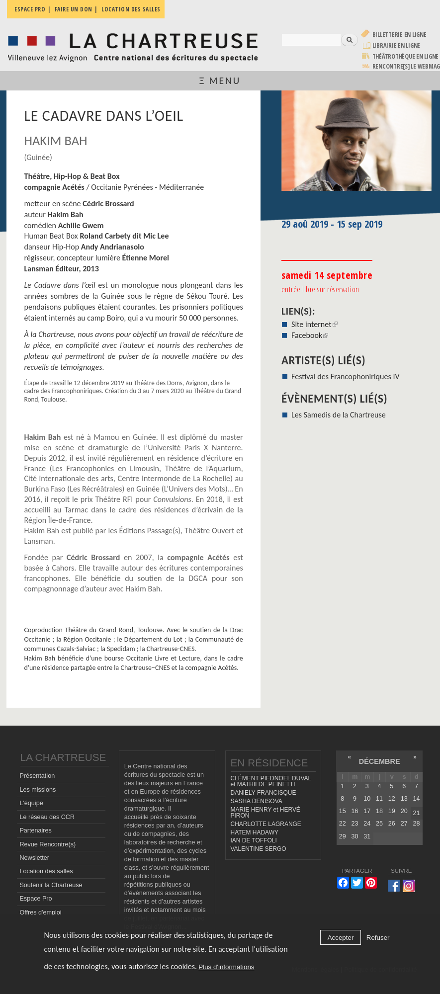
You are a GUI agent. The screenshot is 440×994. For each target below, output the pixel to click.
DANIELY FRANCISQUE (263, 792)
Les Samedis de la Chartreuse (338, 414)
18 (379, 811)
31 (366, 836)
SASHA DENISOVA (256, 801)
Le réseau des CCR (47, 817)
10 (366, 798)
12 (391, 798)
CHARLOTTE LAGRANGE (266, 824)
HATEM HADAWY (254, 832)
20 (404, 811)
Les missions (37, 789)
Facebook (309, 335)
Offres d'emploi (40, 912)
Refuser (378, 937)
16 (354, 811)
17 (366, 811)
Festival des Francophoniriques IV (345, 376)
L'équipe (31, 803)
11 (379, 798)
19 (391, 811)
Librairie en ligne (396, 45)
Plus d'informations (226, 967)
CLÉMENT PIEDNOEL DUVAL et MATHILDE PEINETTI (271, 781)
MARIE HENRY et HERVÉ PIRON (265, 813)
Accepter (341, 937)
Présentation (37, 775)
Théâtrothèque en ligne (405, 56)
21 (416, 813)
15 (342, 811)
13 (404, 798)
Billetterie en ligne (399, 34)
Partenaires (35, 830)
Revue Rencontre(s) (47, 844)
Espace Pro (35, 898)
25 (379, 823)
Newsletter (34, 857)
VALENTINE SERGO (258, 848)
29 (342, 836)
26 (391, 823)
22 (342, 823)
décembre (379, 761)
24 (366, 823)
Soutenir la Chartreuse (50, 885)
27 (404, 823)
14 (416, 798)
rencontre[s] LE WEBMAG (406, 66)
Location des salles (46, 871)
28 (416, 823)
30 (354, 836)
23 (354, 823)
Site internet (314, 324)
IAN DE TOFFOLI (254, 840)
